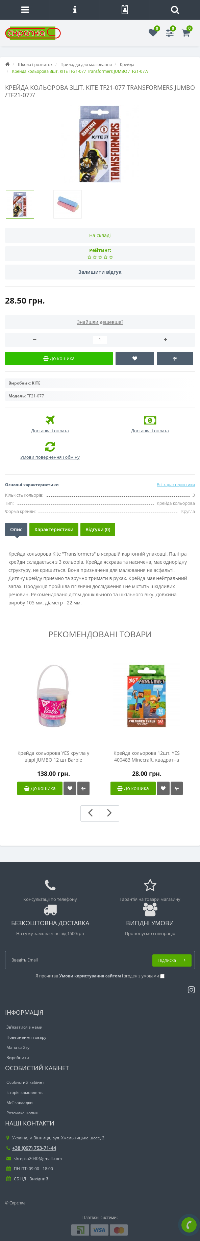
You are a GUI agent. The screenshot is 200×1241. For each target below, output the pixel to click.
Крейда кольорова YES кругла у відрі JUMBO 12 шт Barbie (53, 756)
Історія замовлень (24, 1092)
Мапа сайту (17, 1047)
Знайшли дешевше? (100, 322)
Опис (16, 529)
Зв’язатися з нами (24, 1027)
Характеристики (53, 529)
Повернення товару (26, 1037)
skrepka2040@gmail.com (34, 1158)
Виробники (17, 1057)
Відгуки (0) (97, 529)
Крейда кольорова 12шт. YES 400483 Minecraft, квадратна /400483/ (147, 756)
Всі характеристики (176, 485)
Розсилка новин (22, 1113)
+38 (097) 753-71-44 (31, 1148)
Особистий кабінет (25, 1082)
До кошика (39, 788)
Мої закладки (19, 1102)
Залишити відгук (100, 272)
